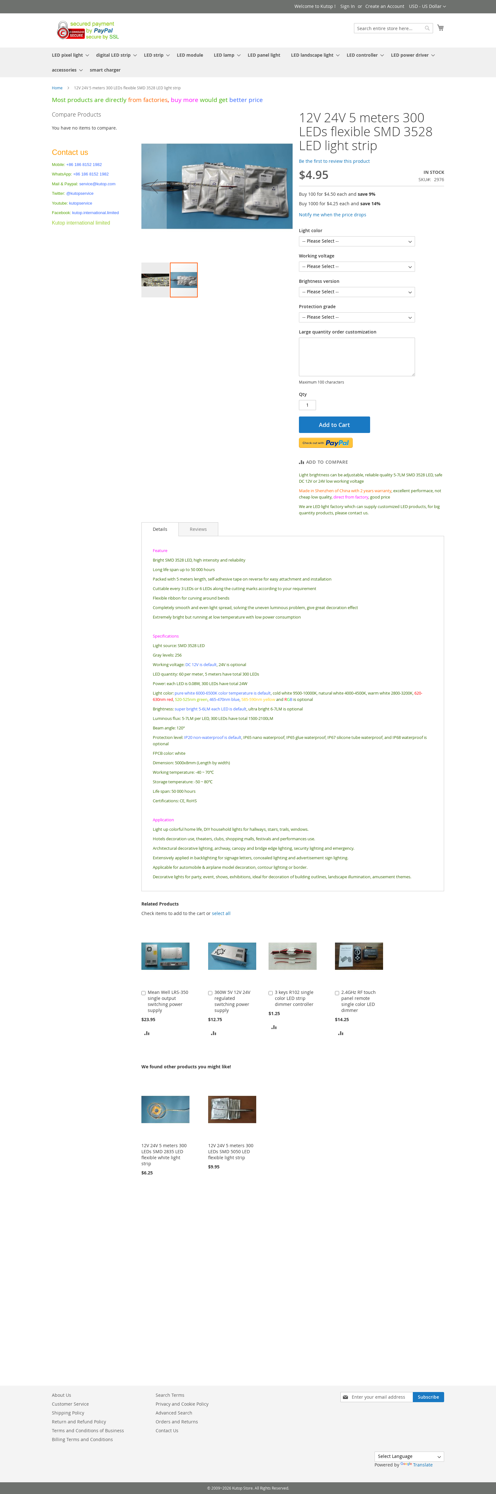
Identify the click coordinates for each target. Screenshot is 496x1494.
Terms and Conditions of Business (88, 1430)
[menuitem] (68, 55)
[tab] (160, 529)
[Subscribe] (428, 1397)
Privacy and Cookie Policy (182, 1404)
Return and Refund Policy (79, 1422)
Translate (416, 1465)
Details (160, 529)
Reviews (198, 529)
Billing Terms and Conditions (82, 1439)
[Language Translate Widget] (409, 1457)
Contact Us (167, 1430)
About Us (61, 1395)
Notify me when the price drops (332, 215)
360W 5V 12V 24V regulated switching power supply (232, 1001)
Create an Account (384, 6)
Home (57, 87)
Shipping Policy (68, 1413)
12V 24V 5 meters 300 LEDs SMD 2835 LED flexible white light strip (164, 1154)
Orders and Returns (177, 1422)
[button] (427, 6)
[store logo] (86, 30)
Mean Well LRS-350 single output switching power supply (168, 1001)
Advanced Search (174, 1413)
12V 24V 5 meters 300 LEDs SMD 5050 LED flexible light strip (230, 1151)
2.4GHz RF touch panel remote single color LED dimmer (358, 1001)
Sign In (347, 6)
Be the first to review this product (334, 161)
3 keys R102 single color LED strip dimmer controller (294, 998)
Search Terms (170, 1395)
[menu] (248, 62)
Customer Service (70, 1404)
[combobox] (393, 28)
